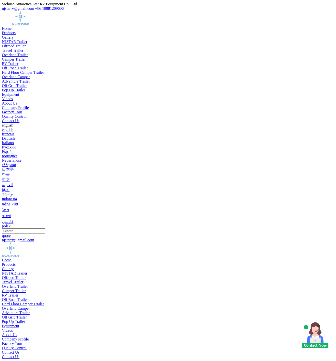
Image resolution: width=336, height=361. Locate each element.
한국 (6, 174)
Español (8, 151)
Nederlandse (12, 160)
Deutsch (8, 138)
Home (6, 28)
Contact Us (11, 121)
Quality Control (14, 116)
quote (6, 236)
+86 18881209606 (49, 8)
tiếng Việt (10, 204)
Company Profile (15, 108)
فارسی (7, 222)
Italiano (8, 143)
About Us (9, 103)
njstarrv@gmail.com (18, 8)
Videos (7, 99)
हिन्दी (6, 190)
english (7, 129)
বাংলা (6, 216)
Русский (9, 147)
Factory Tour (12, 112)
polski (6, 226)
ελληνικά (9, 165)
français (8, 134)
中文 (6, 180)
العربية (7, 185)
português (9, 156)
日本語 (8, 169)
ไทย (5, 210)
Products (9, 33)
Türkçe (7, 194)
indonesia (9, 199)
